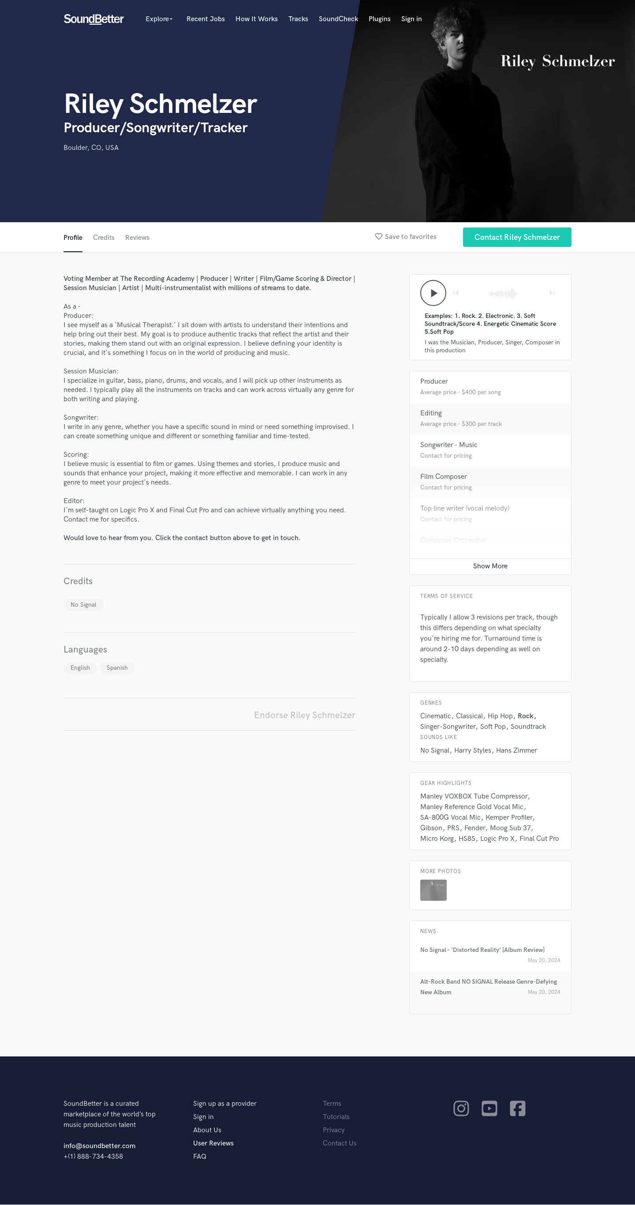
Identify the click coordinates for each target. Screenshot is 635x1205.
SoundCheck (338, 19)
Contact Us (340, 1144)
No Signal (84, 604)
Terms (332, 1104)
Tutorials (336, 1117)
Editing (431, 414)
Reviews (138, 238)
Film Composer (443, 477)
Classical (469, 717)
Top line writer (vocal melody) (464, 509)
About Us (207, 1131)
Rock (526, 717)
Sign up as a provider (225, 1104)
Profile (73, 238)
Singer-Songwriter (447, 727)
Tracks (298, 19)
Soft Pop (493, 727)
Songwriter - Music (449, 445)
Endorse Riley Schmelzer (304, 715)
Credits (104, 238)
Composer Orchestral (453, 541)
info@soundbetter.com (99, 1146)
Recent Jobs (206, 19)
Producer (434, 382)
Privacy (334, 1131)
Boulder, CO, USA (91, 148)
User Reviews (213, 1144)
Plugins (380, 19)
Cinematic (435, 717)
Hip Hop (500, 717)
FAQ (199, 1157)
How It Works (256, 19)
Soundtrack (528, 727)
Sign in (411, 19)
